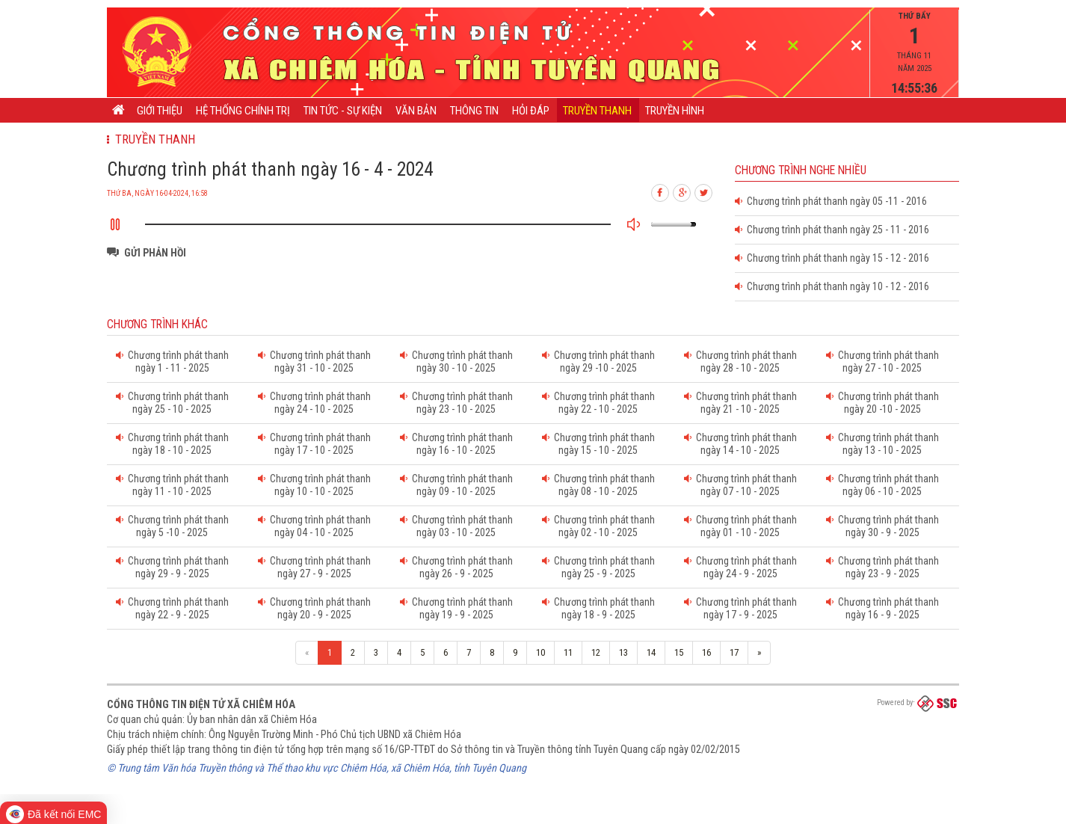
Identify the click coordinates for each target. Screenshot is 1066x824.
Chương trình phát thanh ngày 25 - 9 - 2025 (598, 567)
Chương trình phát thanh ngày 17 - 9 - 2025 (740, 608)
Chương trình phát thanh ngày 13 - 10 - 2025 (882, 443)
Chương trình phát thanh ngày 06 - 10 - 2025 (882, 485)
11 (568, 652)
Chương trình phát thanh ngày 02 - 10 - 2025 (598, 526)
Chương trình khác (157, 324)
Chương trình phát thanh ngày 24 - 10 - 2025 (314, 402)
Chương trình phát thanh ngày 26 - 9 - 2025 (456, 567)
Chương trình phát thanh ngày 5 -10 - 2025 (172, 526)
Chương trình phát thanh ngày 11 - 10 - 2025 (172, 485)
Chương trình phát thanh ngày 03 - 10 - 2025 (456, 526)
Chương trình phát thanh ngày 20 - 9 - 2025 (314, 608)
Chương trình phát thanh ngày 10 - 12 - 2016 (832, 286)
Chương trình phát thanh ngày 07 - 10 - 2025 (740, 485)
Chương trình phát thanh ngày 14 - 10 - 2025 (740, 443)
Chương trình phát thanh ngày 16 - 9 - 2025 (882, 608)
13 (623, 652)
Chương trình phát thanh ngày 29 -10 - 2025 (598, 361)
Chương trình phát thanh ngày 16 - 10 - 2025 (456, 443)
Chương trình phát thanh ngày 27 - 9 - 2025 (314, 567)
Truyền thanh (597, 110)
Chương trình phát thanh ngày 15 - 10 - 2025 (598, 443)
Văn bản (416, 110)
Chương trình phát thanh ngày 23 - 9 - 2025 (882, 567)
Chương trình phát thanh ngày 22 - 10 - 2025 (598, 402)
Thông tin (474, 110)
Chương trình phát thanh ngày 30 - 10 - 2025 (456, 361)
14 (651, 652)
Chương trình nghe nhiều (800, 170)
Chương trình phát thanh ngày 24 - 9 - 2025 (740, 567)
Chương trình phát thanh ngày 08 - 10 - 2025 (598, 485)
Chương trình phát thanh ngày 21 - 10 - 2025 (740, 402)
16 (706, 652)
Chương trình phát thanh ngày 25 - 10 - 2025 (172, 402)
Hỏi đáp (530, 110)
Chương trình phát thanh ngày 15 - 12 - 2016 (832, 258)
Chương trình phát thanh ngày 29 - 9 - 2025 (172, 567)
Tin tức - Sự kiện (343, 110)
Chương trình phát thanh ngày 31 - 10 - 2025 (314, 361)
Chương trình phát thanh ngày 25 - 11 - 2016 (832, 230)
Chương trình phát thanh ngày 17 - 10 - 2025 (314, 443)
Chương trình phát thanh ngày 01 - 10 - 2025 (740, 526)
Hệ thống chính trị (243, 110)
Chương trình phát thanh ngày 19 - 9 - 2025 (456, 608)
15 (678, 652)
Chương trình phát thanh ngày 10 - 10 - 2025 (314, 485)
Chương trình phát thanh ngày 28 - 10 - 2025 (740, 361)
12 (595, 652)
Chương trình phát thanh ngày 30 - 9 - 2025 (882, 526)
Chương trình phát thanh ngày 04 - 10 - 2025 (314, 526)
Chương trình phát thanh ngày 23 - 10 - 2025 (456, 402)
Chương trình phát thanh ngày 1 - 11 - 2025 (172, 361)
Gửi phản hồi (155, 253)
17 (734, 652)
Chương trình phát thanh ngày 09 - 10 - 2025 (456, 485)
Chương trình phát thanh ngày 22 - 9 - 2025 (172, 608)
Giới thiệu (159, 110)
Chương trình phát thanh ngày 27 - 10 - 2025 (882, 361)
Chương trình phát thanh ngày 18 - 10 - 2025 (172, 443)
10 (540, 652)
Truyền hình (674, 110)
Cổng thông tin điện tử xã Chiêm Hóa (201, 704)
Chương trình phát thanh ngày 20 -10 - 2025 (882, 402)
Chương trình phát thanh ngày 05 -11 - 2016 (831, 201)
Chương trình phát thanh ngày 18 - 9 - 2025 (598, 608)
